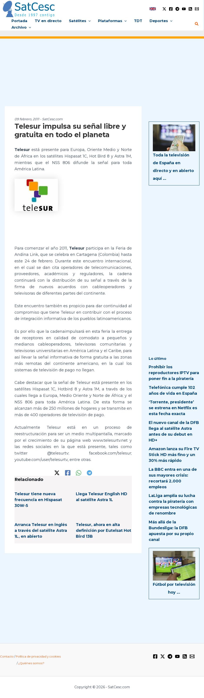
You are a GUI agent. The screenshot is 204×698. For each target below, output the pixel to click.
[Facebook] (171, 9)
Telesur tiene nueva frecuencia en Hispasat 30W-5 (38, 500)
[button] (88, 21)
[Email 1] (197, 9)
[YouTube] (184, 9)
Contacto (7, 656)
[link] (153, 9)
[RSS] (190, 9)
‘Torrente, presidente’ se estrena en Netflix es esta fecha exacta (173, 408)
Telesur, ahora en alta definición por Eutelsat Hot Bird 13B (103, 530)
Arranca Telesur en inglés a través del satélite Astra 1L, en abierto (41, 530)
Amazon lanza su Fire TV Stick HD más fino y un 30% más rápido (174, 454)
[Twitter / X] (164, 9)
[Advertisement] (102, 75)
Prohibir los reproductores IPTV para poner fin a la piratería (174, 373)
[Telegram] (177, 9)
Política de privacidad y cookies (38, 656)
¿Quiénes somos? (31, 663)
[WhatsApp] (78, 473)
